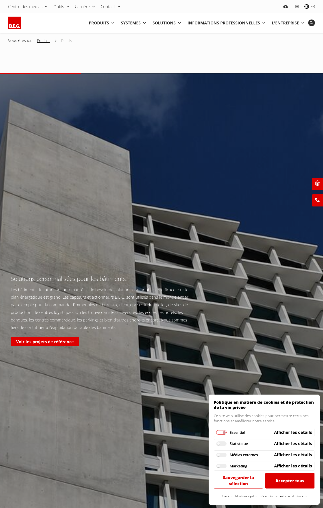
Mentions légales (246, 496)
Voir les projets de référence (45, 341)
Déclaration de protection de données (283, 496)
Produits (43, 41)
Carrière (227, 496)
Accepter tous (289, 480)
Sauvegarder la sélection (238, 480)
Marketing (238, 466)
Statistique (239, 443)
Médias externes (244, 454)
